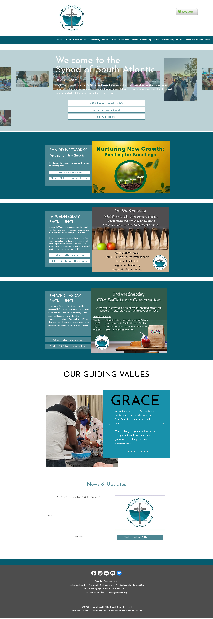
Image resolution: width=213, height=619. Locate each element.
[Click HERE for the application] (70, 178)
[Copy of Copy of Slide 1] (128, 451)
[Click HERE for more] (70, 173)
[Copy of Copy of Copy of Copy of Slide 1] (134, 451)
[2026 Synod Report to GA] (106, 103)
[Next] (163, 424)
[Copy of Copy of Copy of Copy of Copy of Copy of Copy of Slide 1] (144, 451)
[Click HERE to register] (70, 255)
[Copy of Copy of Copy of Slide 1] (131, 451)
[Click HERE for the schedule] (68, 346)
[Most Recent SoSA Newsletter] (140, 537)
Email (50, 515)
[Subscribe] (79, 537)
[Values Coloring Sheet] (106, 110)
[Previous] (109, 424)
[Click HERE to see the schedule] (70, 261)
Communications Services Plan (104, 611)
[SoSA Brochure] (106, 117)
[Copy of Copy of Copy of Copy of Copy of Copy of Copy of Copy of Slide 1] (147, 451)
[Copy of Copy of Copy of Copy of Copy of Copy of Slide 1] (141, 451)
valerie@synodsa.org (117, 593)
